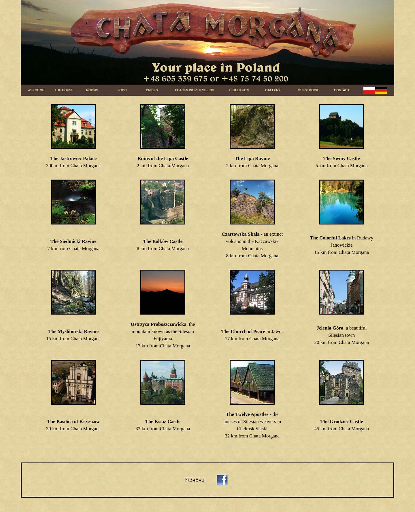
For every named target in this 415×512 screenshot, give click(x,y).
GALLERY (272, 90)
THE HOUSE (64, 90)
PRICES (152, 90)
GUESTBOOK (308, 90)
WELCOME (36, 90)
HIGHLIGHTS (239, 90)
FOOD (122, 90)
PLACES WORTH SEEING (194, 90)
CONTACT (342, 90)
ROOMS (92, 90)
